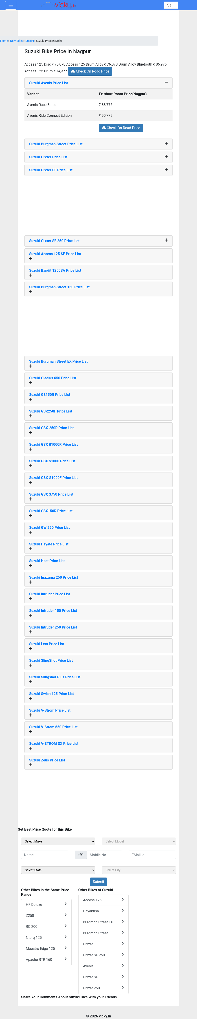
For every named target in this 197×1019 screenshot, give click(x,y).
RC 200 (46, 926)
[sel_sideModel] (139, 841)
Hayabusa (103, 911)
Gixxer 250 (103, 988)
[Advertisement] (98, 204)
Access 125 (103, 900)
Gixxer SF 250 (103, 955)
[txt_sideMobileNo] (104, 855)
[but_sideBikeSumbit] (98, 882)
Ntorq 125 (46, 937)
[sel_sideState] (58, 870)
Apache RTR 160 (46, 959)
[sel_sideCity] (139, 870)
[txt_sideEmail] (152, 855)
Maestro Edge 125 (46, 948)
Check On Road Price (90, 71)
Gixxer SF (103, 977)
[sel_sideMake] (58, 841)
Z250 (46, 915)
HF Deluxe (46, 904)
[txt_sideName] (44, 855)
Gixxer (103, 944)
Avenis (103, 966)
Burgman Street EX (103, 922)
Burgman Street (103, 933)
